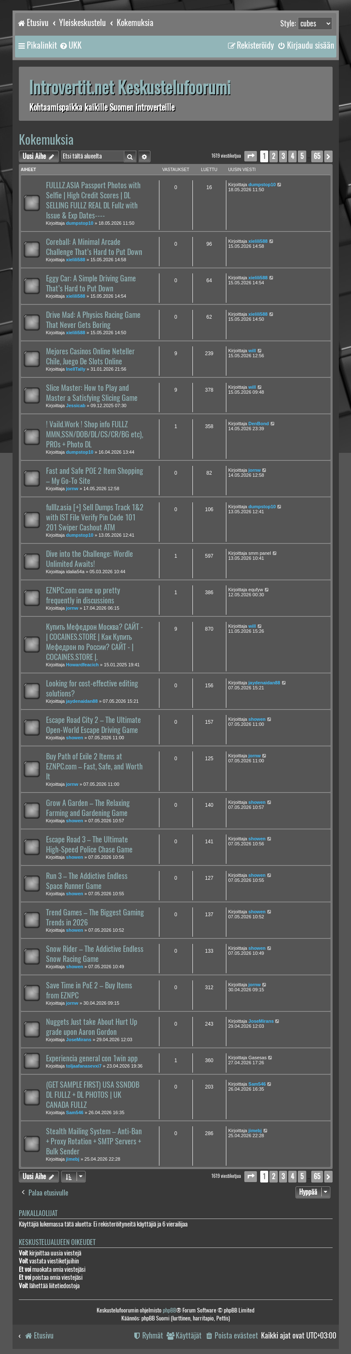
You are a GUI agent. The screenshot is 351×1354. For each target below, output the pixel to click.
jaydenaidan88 (82, 701)
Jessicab (75, 405)
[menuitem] (70, 45)
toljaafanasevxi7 (84, 1065)
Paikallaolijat (38, 1213)
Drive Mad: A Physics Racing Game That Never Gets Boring (93, 320)
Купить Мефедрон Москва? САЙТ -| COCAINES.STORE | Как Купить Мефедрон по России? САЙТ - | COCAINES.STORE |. (94, 642)
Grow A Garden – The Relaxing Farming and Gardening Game (88, 808)
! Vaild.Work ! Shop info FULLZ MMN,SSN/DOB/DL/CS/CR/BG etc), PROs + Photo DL (94, 434)
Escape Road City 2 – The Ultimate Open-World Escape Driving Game (93, 725)
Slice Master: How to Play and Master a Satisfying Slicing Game (92, 393)
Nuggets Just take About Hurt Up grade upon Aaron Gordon (91, 1027)
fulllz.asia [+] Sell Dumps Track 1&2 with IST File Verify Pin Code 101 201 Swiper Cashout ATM (94, 517)
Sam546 (75, 1112)
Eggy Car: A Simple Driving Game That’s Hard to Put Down (91, 283)
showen (74, 737)
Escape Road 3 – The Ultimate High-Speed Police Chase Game (89, 844)
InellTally (75, 369)
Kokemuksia (46, 139)
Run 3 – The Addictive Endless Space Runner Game (87, 881)
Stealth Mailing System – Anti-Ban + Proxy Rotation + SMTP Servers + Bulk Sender (94, 1141)
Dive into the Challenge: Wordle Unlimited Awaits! (89, 559)
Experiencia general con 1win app (92, 1058)
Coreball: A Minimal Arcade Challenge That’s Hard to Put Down (94, 247)
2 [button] (273, 156)
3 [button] (283, 156)
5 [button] (302, 156)
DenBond (259, 423)
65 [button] (317, 156)
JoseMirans (79, 1039)
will (252, 350)
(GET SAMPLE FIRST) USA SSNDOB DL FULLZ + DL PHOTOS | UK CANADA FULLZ (92, 1095)
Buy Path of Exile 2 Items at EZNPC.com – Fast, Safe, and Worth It (94, 766)
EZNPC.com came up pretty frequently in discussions (83, 595)
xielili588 (75, 259)
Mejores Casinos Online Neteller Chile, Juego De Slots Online (90, 356)
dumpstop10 (79, 223)
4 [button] (292, 156)
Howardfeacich (82, 664)
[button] (250, 156)
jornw (72, 488)
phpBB (169, 1310)
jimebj (72, 1159)
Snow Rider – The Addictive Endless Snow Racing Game (94, 954)
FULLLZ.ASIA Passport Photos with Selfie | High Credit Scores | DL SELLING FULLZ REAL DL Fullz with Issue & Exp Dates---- (93, 200)
